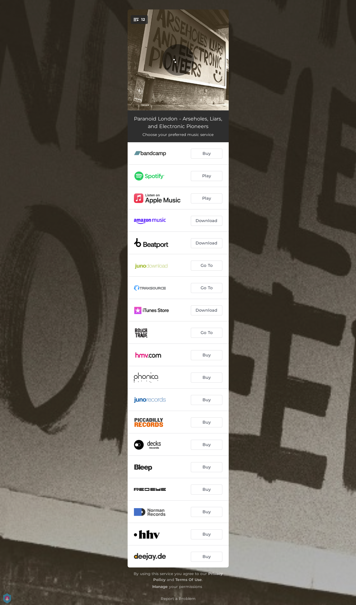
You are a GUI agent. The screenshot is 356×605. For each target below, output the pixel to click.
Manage (160, 586)
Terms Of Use (188, 579)
